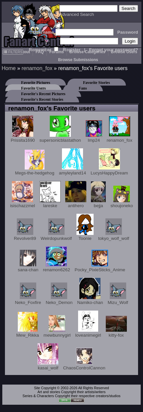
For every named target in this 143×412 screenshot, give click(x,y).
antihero (75, 194)
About (24, 52)
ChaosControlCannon (84, 359)
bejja (98, 194)
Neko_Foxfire (28, 293)
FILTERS (13, 52)
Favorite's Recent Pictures (43, 94)
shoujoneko (121, 197)
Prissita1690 (23, 129)
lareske (50, 194)
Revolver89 (25, 229)
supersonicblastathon (60, 129)
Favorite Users (33, 88)
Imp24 (94, 131)
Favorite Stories (96, 82)
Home (9, 68)
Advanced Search (76, 14)
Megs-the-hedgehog (34, 162)
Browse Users (124, 52)
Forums (56, 52)
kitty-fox (116, 327)
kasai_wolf (48, 356)
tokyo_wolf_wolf (113, 229)
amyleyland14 (72, 161)
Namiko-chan (90, 291)
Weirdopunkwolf (56, 229)
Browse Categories (87, 52)
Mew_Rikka (27, 325)
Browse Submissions (78, 59)
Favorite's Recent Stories (42, 99)
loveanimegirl (88, 324)
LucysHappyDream (109, 161)
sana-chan (28, 261)
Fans (83, 88)
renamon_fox (36, 68)
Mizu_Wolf (118, 293)
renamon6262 (56, 259)
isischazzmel (22, 194)
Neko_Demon (59, 293)
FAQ (40, 52)
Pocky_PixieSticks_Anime (100, 261)
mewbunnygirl (57, 326)
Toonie (85, 227)
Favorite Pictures (35, 82)
